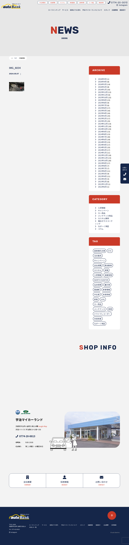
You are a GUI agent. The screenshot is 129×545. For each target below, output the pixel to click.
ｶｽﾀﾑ (103, 299)
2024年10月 (101, 129)
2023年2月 (101, 181)
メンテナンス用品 (104, 215)
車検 (110, 309)
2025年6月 (101, 108)
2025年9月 (101, 100)
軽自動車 (108, 265)
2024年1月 (101, 152)
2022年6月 (101, 186)
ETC (110, 250)
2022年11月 (101, 184)
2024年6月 (101, 139)
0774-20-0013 (25, 436)
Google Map (42, 426)
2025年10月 (101, 97)
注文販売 (97, 255)
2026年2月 (101, 87)
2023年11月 (101, 157)
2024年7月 (101, 136)
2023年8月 (101, 165)
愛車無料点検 (99, 250)
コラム (99, 229)
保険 (106, 270)
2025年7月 (101, 105)
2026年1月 (101, 89)
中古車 (97, 294)
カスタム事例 (102, 218)
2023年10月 (101, 160)
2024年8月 (101, 134)
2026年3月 (101, 84)
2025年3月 (101, 115)
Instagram (121, 5)
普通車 (97, 289)
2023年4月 (101, 176)
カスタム (97, 270)
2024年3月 (101, 147)
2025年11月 (101, 94)
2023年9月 (101, 163)
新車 (96, 299)
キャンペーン (102, 210)
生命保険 (97, 284)
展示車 (107, 284)
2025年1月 (101, 121)
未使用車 (97, 318)
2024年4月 (101, 144)
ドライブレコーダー (102, 314)
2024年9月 (101, 131)
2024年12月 (101, 123)
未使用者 (106, 294)
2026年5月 (101, 79)
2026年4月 (101, 81)
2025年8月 (101, 102)
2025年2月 (101, 118)
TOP (15, 58)
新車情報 (106, 289)
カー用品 (100, 213)
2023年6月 (101, 171)
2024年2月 (101, 150)
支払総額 (97, 265)
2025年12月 (101, 92)
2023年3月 (101, 178)
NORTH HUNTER (101, 280)
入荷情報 (100, 207)
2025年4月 (101, 113)
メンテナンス (99, 309)
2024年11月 (101, 126)
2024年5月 (101, 142)
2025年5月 (101, 110)
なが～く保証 (102, 226)
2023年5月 (101, 173)
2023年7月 (101, 168)
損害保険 (108, 275)
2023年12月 (101, 155)
